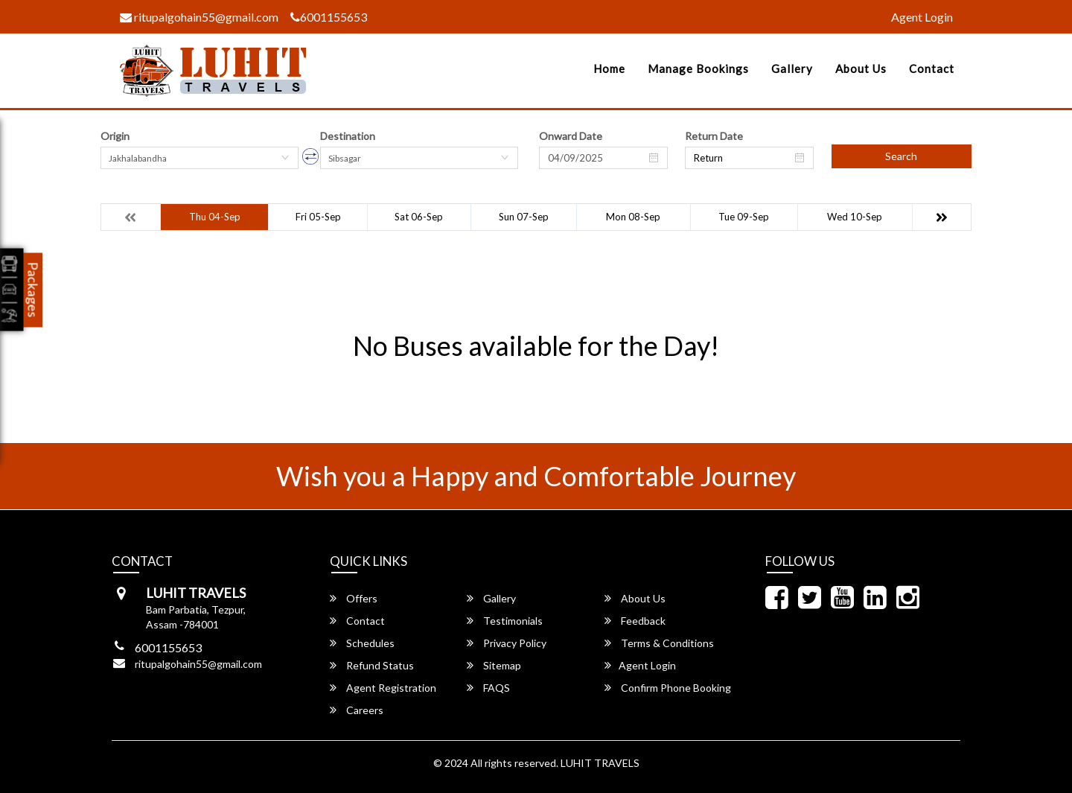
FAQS (488, 687)
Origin (115, 136)
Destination (347, 136)
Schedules (362, 643)
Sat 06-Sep (419, 217)
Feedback (635, 620)
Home (609, 68)
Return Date (714, 136)
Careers (356, 710)
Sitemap (494, 665)
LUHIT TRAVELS (600, 763)
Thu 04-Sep (214, 217)
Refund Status (372, 665)
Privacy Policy (506, 643)
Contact (931, 68)
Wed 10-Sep (854, 217)
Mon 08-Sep (633, 217)
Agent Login (922, 17)
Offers (353, 598)
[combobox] (199, 158)
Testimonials (505, 620)
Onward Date (570, 136)
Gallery (792, 68)
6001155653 (328, 17)
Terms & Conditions (659, 643)
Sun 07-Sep (524, 217)
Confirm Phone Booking (667, 687)
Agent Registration (383, 687)
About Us (861, 68)
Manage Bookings (698, 68)
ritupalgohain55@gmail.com (199, 17)
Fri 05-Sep (318, 217)
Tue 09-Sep (743, 217)
